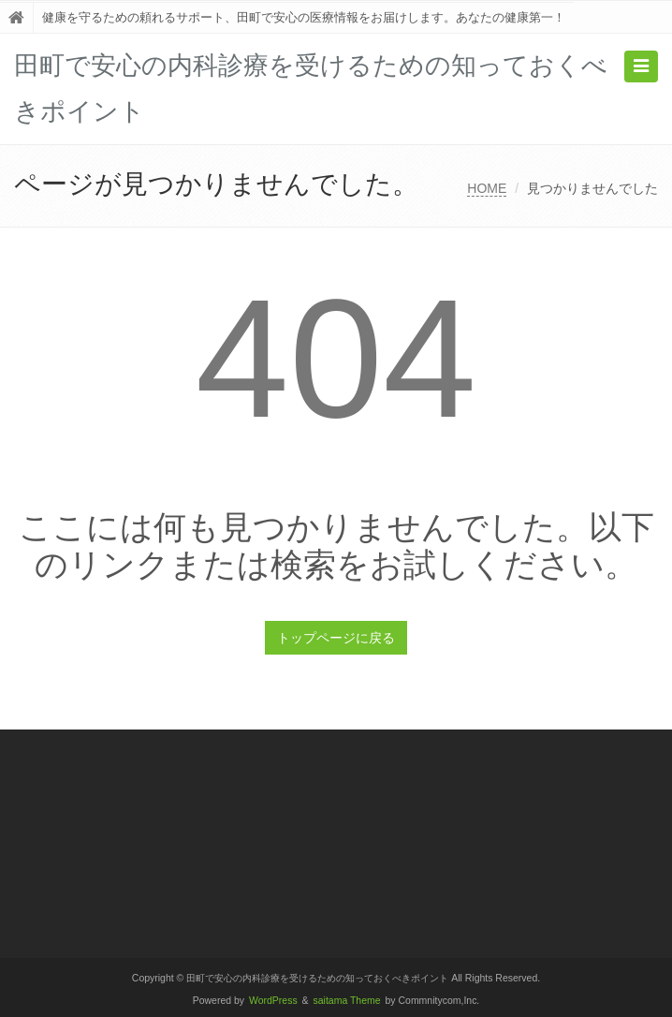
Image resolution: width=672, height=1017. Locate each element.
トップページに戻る (336, 637)
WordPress (273, 1000)
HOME (486, 188)
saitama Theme (347, 1000)
